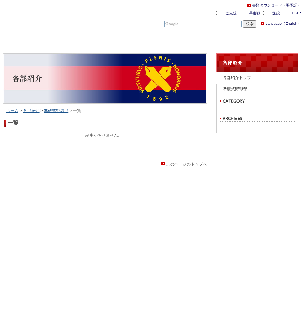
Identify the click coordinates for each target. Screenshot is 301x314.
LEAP (296, 13)
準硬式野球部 (56, 110)
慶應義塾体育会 (37, 16)
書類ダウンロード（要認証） (276, 5)
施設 (276, 13)
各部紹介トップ (237, 77)
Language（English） (283, 23)
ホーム (12, 110)
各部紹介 (31, 110)
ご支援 (231, 13)
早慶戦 (254, 13)
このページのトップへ (186, 164)
